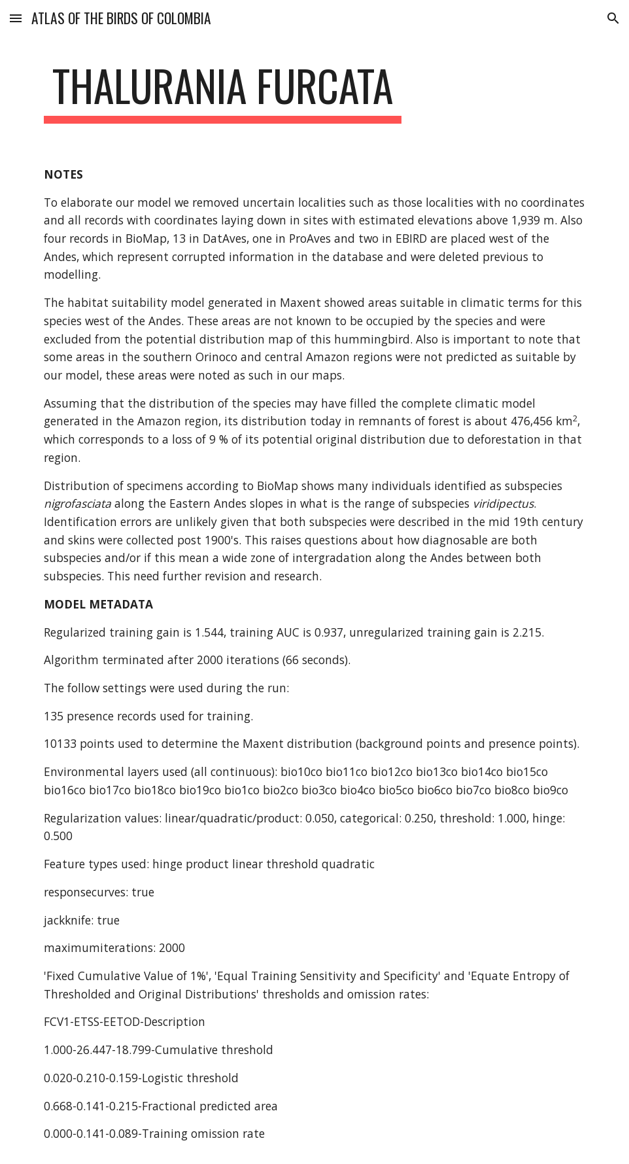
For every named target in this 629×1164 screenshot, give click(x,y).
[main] (223, 92)
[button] (15, 18)
